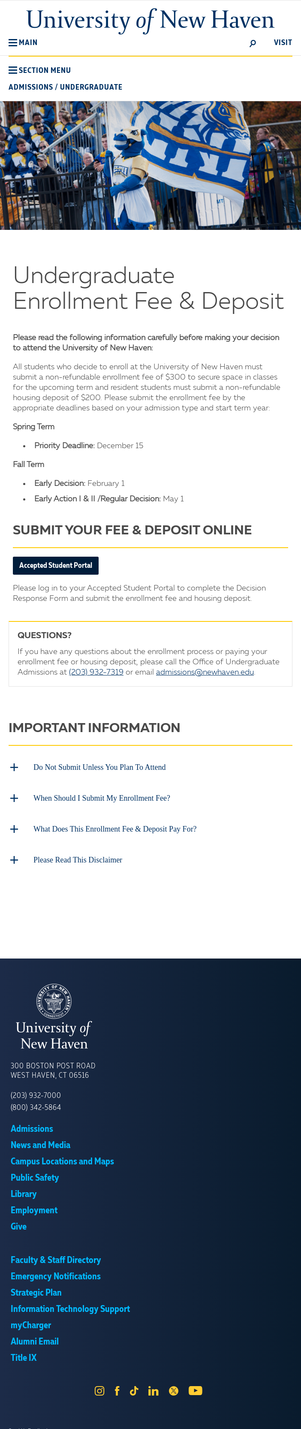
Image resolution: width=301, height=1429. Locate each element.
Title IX (23, 1358)
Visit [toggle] (283, 43)
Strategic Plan (36, 1293)
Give (19, 1227)
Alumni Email (35, 1342)
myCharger (31, 1325)
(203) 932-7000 (36, 1096)
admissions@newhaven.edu (205, 672)
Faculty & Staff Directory (56, 1260)
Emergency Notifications (56, 1276)
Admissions (31, 87)
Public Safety (35, 1178)
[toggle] (253, 43)
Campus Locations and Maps (62, 1162)
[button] (23, 43)
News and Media (40, 1145)
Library (24, 1194)
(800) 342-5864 (36, 1108)
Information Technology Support (70, 1309)
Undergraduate (91, 87)
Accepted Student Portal (55, 566)
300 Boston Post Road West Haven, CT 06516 (53, 1070)
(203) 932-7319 (96, 672)
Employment (34, 1210)
